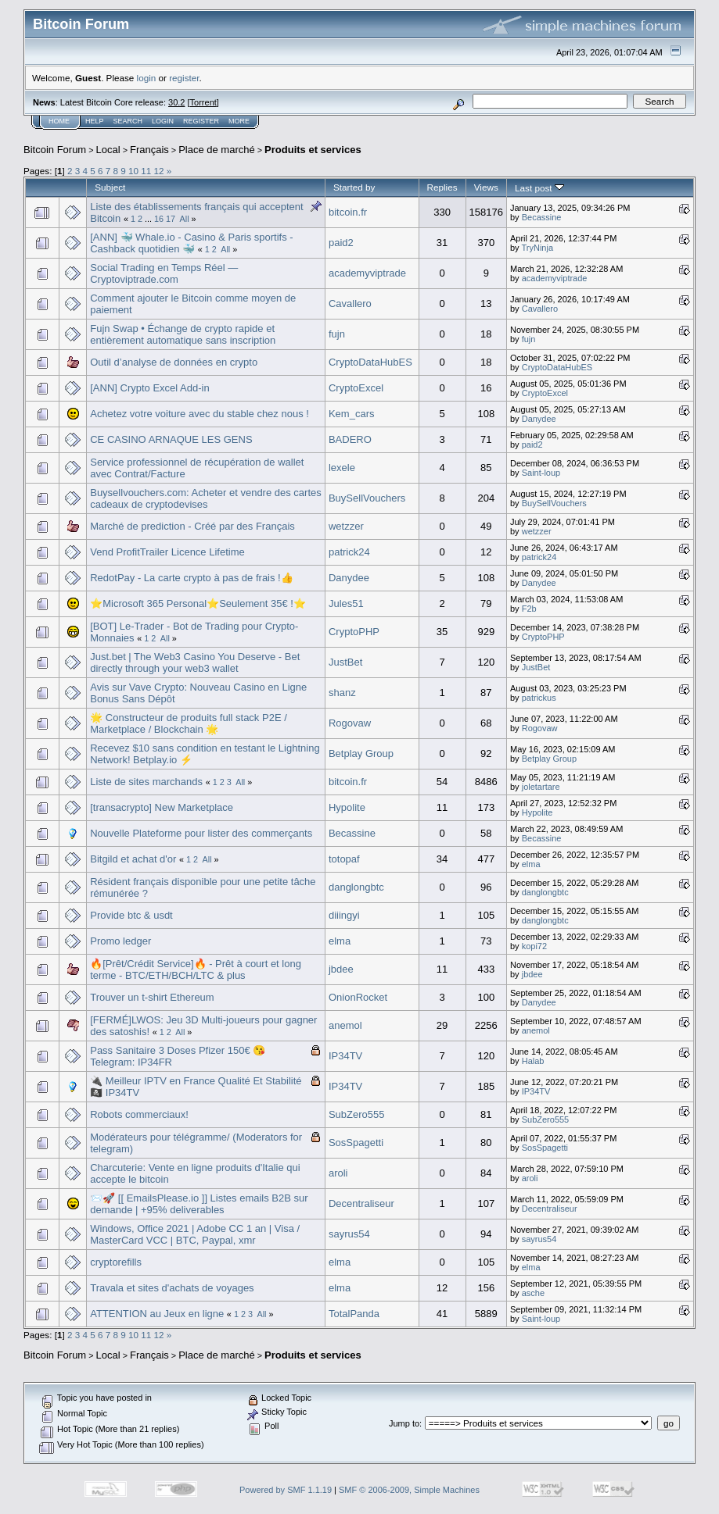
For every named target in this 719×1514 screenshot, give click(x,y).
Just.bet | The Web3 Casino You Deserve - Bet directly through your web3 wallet (195, 662)
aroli (338, 1173)
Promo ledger (120, 941)
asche (533, 1293)
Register (201, 121)
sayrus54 (349, 1234)
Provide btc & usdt (131, 915)
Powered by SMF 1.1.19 (285, 1489)
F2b (529, 608)
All (184, 218)
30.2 (176, 102)
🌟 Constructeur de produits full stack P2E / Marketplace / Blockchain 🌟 (188, 723)
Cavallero (350, 303)
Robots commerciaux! (139, 1114)
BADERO (350, 439)
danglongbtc (356, 887)
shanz (342, 692)
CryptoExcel (356, 388)
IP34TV (345, 1056)
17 (170, 218)
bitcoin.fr (348, 212)
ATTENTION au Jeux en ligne (157, 1313)
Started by (354, 187)
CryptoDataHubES (370, 362)
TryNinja (537, 247)
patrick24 (349, 552)
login (146, 78)
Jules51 (346, 603)
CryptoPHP (354, 631)
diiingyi (344, 915)
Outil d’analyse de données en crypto (173, 362)
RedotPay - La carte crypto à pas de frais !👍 (191, 578)
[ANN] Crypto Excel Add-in (149, 388)
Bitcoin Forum (54, 149)
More (239, 121)
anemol (345, 1025)
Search (128, 121)
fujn (337, 334)
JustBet (345, 662)
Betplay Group (361, 753)
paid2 (341, 242)
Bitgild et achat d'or (133, 859)
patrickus (539, 697)
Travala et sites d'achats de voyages (171, 1288)
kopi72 (534, 946)
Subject (110, 187)
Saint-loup (541, 472)
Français (149, 149)
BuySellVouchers (367, 498)
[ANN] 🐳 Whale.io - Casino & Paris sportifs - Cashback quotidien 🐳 (191, 243)
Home (59, 121)
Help (94, 121)
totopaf (344, 859)
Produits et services (312, 149)
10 (133, 171)
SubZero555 (357, 1114)
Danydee (539, 418)
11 (146, 171)
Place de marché (216, 149)
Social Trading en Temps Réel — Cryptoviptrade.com (164, 273)
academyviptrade (367, 273)
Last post (539, 188)
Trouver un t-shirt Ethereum (152, 997)
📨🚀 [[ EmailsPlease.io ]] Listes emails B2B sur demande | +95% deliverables (198, 1204)
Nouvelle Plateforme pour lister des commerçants (201, 833)
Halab (533, 1061)
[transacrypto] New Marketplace (161, 807)
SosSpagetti (356, 1142)
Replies (442, 187)
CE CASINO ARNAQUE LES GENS (171, 439)
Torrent (203, 102)
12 (159, 171)
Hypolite (347, 807)
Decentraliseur (361, 1203)
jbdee (341, 969)
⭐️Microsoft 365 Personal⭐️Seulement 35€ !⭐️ (198, 603)
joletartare (541, 786)
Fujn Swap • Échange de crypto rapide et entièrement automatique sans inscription (182, 334)
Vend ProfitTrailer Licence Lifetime (167, 552)
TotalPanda (354, 1313)
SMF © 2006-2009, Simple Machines (409, 1489)
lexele (342, 467)
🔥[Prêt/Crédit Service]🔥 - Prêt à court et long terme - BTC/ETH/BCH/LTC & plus (195, 969)
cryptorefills (116, 1262)
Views (486, 187)
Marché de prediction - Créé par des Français (192, 526)
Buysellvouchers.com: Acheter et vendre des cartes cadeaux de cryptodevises (206, 498)
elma (531, 864)
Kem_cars (352, 414)
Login (163, 121)
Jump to (404, 1423)
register (184, 78)
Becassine (542, 217)
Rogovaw (350, 723)
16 (159, 218)
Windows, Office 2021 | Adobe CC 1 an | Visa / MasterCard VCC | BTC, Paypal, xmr (195, 1234)
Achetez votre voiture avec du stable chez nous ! (199, 414)
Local (108, 149)
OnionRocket (358, 997)
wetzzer (346, 526)
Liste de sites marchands (146, 781)
